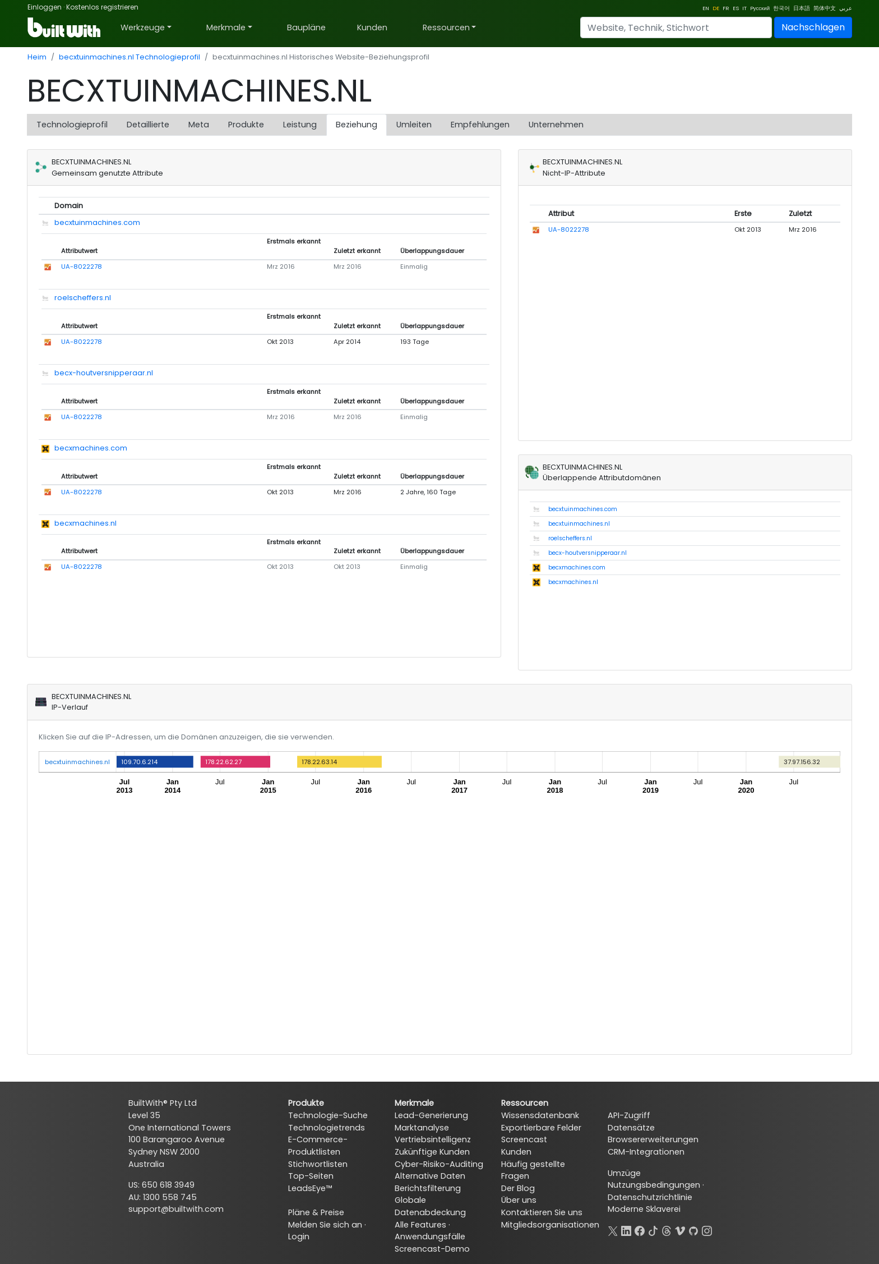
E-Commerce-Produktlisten (318, 1145)
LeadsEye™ (310, 1188)
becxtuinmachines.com (97, 222)
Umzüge (624, 1173)
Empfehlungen (480, 124)
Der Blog (518, 1188)
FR (726, 8)
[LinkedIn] (626, 1230)
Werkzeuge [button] (143, 27)
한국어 (781, 8)
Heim (37, 57)
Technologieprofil (72, 124)
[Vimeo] (680, 1230)
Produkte (246, 124)
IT (744, 8)
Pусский (760, 8)
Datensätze (631, 1127)
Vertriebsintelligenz (433, 1139)
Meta (198, 124)
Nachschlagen (813, 27)
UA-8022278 (81, 266)
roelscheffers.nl (82, 297)
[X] (613, 1230)
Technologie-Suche (328, 1115)
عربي (845, 8)
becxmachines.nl (85, 523)
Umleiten (414, 124)
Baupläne (306, 27)
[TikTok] (653, 1230)
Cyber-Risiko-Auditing (439, 1164)
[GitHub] (693, 1230)
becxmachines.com (90, 448)
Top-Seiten (311, 1176)
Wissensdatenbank (540, 1115)
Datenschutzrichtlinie (650, 1197)
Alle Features (420, 1224)
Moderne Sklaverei (644, 1209)
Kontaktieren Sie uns (541, 1212)
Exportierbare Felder (541, 1127)
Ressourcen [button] (446, 27)
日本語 (801, 8)
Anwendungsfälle (430, 1236)
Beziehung (356, 124)
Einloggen (44, 7)
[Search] (676, 27)
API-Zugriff (629, 1115)
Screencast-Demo (432, 1248)
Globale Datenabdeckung (430, 1206)
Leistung (300, 124)
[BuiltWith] (65, 27)
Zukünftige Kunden (432, 1151)
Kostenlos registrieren (102, 7)
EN (705, 8)
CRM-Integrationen (646, 1151)
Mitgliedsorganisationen (550, 1224)
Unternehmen (556, 124)
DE (716, 8)
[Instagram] (707, 1230)
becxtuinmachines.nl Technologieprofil (129, 57)
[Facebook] (640, 1230)
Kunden (372, 27)
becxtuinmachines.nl (579, 524)
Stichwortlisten (318, 1164)
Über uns (518, 1200)
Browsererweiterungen (653, 1139)
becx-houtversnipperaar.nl (103, 373)
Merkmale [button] (226, 27)
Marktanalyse (422, 1127)
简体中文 (824, 8)
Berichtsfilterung (428, 1188)
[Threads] (666, 1230)
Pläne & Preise (316, 1212)
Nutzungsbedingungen (654, 1185)
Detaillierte (148, 124)
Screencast (524, 1139)
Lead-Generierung (431, 1115)
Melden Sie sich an (325, 1224)
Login (298, 1236)
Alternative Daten (430, 1176)
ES (736, 8)
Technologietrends (326, 1127)
